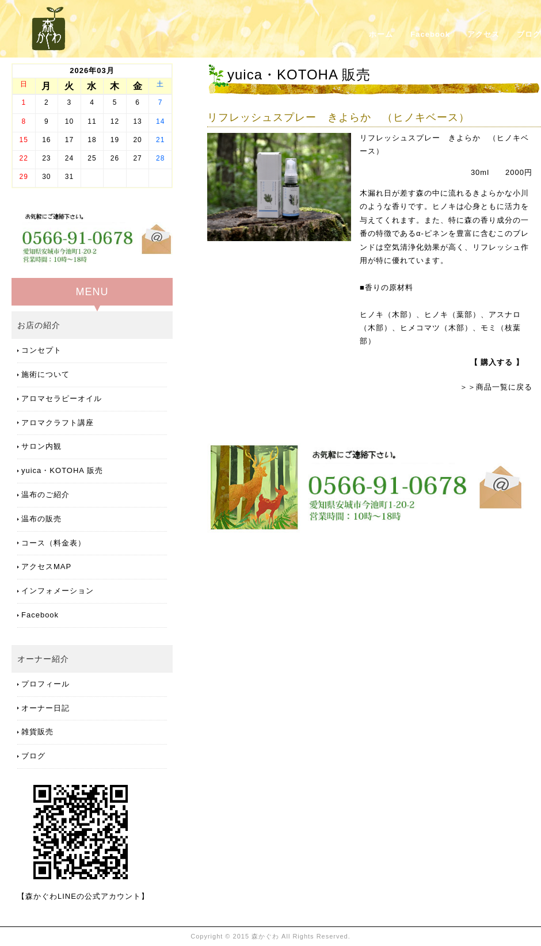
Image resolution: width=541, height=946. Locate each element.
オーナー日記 (45, 708)
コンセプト (41, 350)
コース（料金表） (53, 543)
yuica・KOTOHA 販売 (62, 470)
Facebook (430, 34)
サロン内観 (41, 446)
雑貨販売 (37, 731)
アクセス (483, 34)
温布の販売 (41, 518)
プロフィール (45, 684)
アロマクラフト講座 (57, 422)
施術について (45, 374)
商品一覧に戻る (504, 387)
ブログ (529, 34)
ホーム (381, 34)
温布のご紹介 (45, 494)
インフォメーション (57, 590)
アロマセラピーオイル (61, 398)
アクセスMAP (46, 566)
